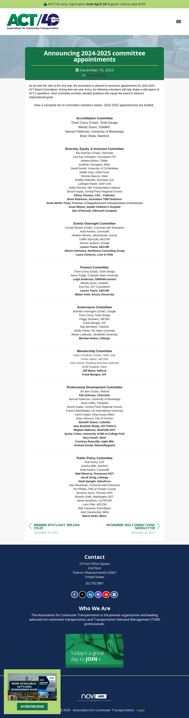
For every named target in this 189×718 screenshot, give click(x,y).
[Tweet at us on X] (82, 594)
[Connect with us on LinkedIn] (90, 594)
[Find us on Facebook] (74, 594)
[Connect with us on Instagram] (98, 594)
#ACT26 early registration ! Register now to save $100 (96, 4)
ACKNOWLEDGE (32, 706)
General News (96, 75)
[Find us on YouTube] (106, 594)
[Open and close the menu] (124, 22)
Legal (140, 710)
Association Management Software (94, 697)
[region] (131, 529)
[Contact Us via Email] (114, 594)
